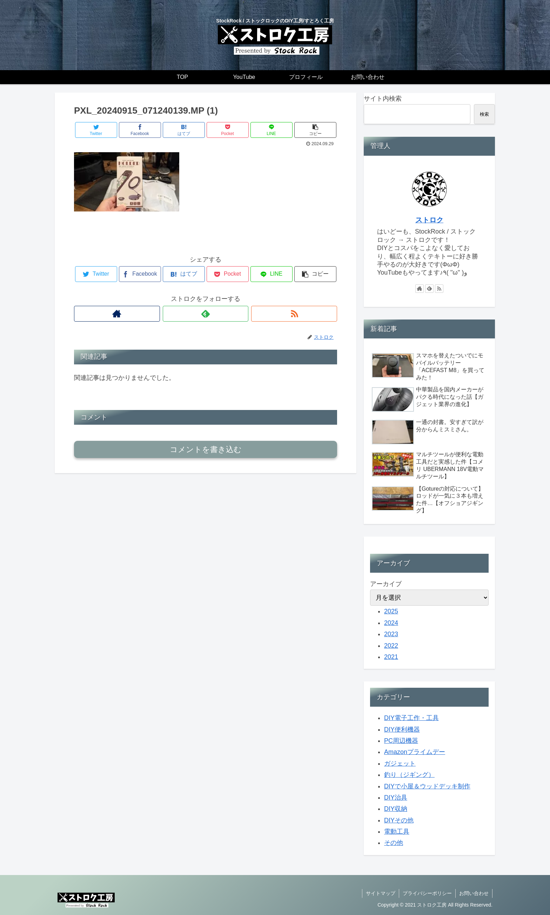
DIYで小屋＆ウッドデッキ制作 (427, 786)
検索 (484, 114)
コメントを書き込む (206, 449)
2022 (391, 645)
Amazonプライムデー (414, 751)
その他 (393, 842)
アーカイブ (386, 583)
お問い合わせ (474, 893)
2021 (391, 656)
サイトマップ (380, 893)
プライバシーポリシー (427, 893)
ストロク (429, 220)
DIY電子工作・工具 (411, 717)
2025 (391, 611)
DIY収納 (395, 808)
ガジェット (400, 763)
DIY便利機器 (402, 729)
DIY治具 (395, 797)
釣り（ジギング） (409, 774)
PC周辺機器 (401, 740)
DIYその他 (399, 820)
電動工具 (396, 831)
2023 (391, 634)
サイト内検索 (383, 98)
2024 (391, 622)
